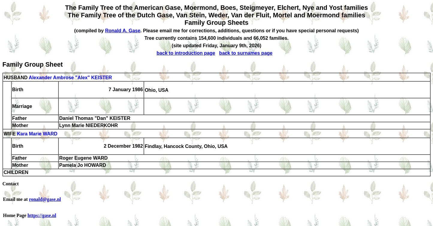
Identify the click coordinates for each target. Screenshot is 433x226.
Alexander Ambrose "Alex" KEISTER (70, 77)
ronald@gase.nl (45, 199)
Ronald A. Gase (123, 30)
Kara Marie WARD (37, 134)
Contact (10, 183)
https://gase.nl (42, 215)
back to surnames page (245, 53)
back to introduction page (185, 53)
